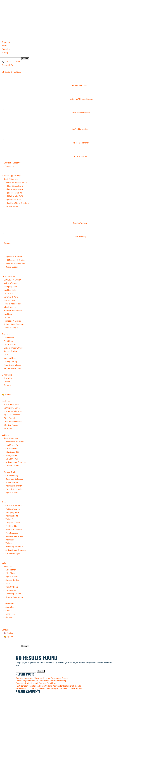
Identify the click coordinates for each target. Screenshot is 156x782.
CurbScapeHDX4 (13, 449)
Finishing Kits (9, 300)
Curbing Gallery (10, 362)
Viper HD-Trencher (12, 415)
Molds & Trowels (11, 283)
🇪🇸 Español (7, 395)
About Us (6, 42)
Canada (7, 382)
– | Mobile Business (14, 257)
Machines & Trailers (14, 486)
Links (4, 563)
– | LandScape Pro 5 (14, 186)
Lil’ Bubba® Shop (9, 276)
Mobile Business (12, 482)
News (4, 46)
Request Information (13, 368)
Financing (6, 49)
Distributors (7, 375)
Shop (4, 502)
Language (6, 630)
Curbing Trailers (10, 472)
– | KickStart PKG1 (13, 200)
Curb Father (9, 338)
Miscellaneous (10, 307)
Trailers (7, 317)
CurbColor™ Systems (13, 506)
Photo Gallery (12, 590)
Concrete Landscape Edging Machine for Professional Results (42, 678)
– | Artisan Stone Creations (17, 203)
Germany (8, 385)
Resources (6, 334)
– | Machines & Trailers (15, 260)
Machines (8, 314)
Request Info (7, 65)
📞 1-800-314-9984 (11, 62)
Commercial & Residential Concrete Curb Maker (36, 683)
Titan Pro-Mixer (10, 418)
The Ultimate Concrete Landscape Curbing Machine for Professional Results (48, 686)
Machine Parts (10, 290)
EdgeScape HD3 (12, 452)
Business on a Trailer (13, 311)
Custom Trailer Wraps (13, 348)
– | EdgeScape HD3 (14, 193)
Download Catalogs (14, 479)
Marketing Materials (12, 321)
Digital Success (12, 267)
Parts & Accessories (14, 489)
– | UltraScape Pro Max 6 (16, 183)
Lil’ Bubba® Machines (11, 72)
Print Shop (8, 341)
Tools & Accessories (12, 304)
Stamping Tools (10, 287)
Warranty (10, 166)
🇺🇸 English (8, 633)
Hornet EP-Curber (11, 404)
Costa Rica (10, 614)
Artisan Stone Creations (14, 324)
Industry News (10, 358)
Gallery (5, 52)
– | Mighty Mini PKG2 (14, 196)
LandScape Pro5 (13, 445)
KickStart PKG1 (12, 459)
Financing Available (12, 365)
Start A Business (11, 179)
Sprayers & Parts (11, 297)
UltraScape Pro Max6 (15, 442)
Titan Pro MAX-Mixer (13, 422)
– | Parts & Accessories (15, 263)
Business (5, 435)
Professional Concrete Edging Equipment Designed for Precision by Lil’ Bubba (49, 688)
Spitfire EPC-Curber (12, 408)
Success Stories (12, 206)
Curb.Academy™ (11, 328)
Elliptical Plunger (11, 425)
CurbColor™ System (12, 280)
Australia (8, 378)
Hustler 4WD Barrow (13, 411)
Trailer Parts (9, 293)
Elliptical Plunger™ (12, 163)
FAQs (6, 355)
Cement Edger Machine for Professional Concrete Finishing (41, 681)
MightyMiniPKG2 (12, 455)
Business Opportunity (11, 176)
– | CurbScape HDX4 (14, 189)
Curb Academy (12, 476)
